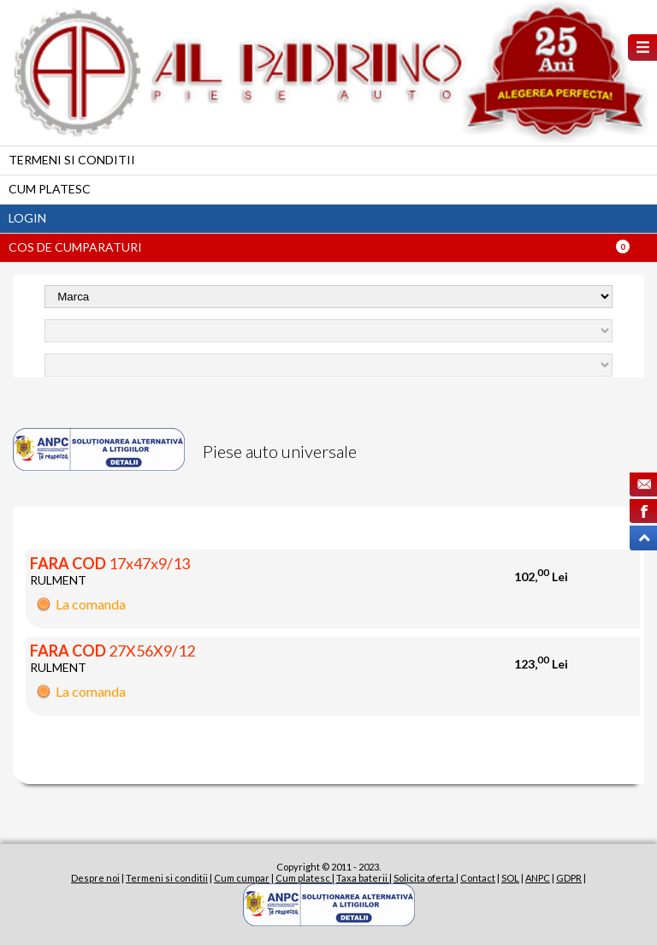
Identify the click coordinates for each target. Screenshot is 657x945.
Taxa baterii (362, 877)
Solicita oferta (425, 877)
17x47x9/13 (110, 563)
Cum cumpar (241, 877)
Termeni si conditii (72, 159)
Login (27, 218)
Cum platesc (50, 188)
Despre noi (95, 877)
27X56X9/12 (112, 650)
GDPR (569, 877)
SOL (510, 877)
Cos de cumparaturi (75, 247)
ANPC (537, 877)
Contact (477, 877)
